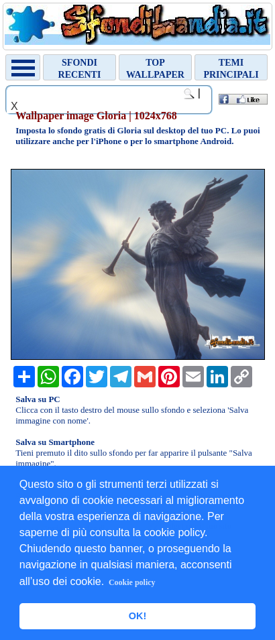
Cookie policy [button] (132, 582)
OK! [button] (137, 616)
